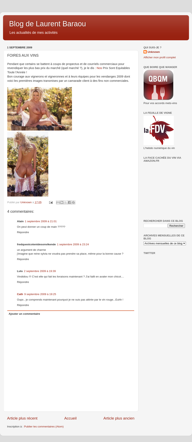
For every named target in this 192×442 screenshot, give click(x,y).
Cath (20, 294)
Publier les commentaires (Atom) (44, 426)
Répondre (23, 232)
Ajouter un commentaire (24, 313)
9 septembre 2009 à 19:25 (40, 294)
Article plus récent (22, 418)
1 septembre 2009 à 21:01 (41, 221)
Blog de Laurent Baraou (47, 24)
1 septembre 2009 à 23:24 (73, 244)
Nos (99, 68)
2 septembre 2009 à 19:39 (40, 271)
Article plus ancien (118, 418)
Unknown (154, 51)
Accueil (70, 418)
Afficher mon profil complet (159, 57)
